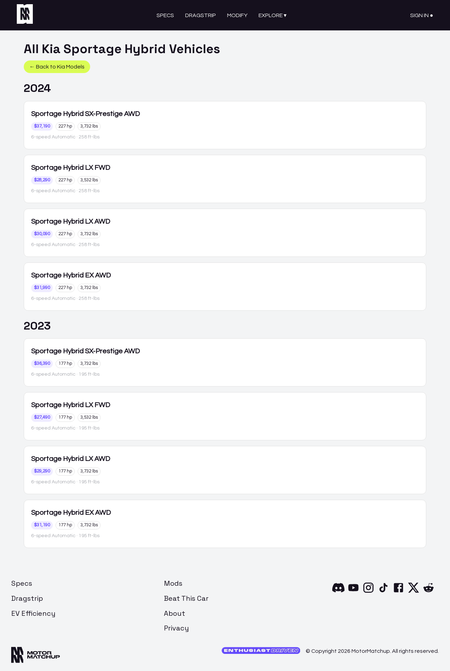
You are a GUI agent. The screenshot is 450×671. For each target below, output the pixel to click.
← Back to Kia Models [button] (57, 67)
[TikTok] (383, 592)
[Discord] (338, 592)
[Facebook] (398, 592)
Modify (237, 15)
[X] (413, 592)
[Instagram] (368, 592)
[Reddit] (428, 592)
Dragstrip (200, 15)
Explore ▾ (272, 15)
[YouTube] (353, 592)
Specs (165, 15)
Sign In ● (421, 15)
